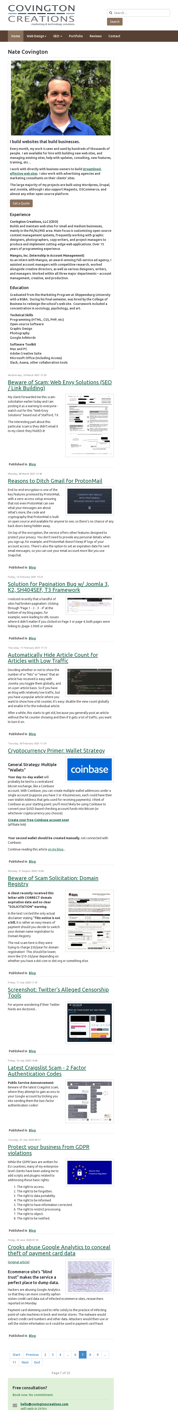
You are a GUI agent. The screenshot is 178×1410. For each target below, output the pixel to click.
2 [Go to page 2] (45, 1355)
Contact (114, 36)
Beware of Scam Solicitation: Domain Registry (53, 881)
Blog (32, 464)
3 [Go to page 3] (53, 1355)
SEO (57, 36)
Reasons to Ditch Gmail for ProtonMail (55, 481)
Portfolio (76, 36)
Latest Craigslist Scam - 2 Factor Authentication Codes (47, 1071)
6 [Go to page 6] (75, 1355)
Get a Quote (21, 203)
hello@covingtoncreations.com (44, 1404)
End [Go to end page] (37, 1362)
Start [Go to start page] (16, 1355)
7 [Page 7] (83, 1355)
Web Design (36, 36)
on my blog (55, 849)
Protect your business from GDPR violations (48, 1150)
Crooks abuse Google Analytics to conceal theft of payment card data (59, 1250)
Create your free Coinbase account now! (38, 820)
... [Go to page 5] (68, 1355)
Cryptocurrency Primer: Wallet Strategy (56, 751)
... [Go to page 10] (105, 1355)
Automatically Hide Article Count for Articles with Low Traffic (53, 658)
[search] (138, 13)
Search (115, 21)
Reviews (96, 36)
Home (15, 36)
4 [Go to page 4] (60, 1355)
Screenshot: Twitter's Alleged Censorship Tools (58, 993)
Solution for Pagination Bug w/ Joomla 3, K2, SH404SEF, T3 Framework (58, 587)
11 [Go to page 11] (14, 1362)
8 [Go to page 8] (90, 1355)
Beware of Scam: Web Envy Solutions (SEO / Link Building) (60, 385)
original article (19, 1262)
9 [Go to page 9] (97, 1355)
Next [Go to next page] (25, 1362)
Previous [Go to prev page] (32, 1355)
